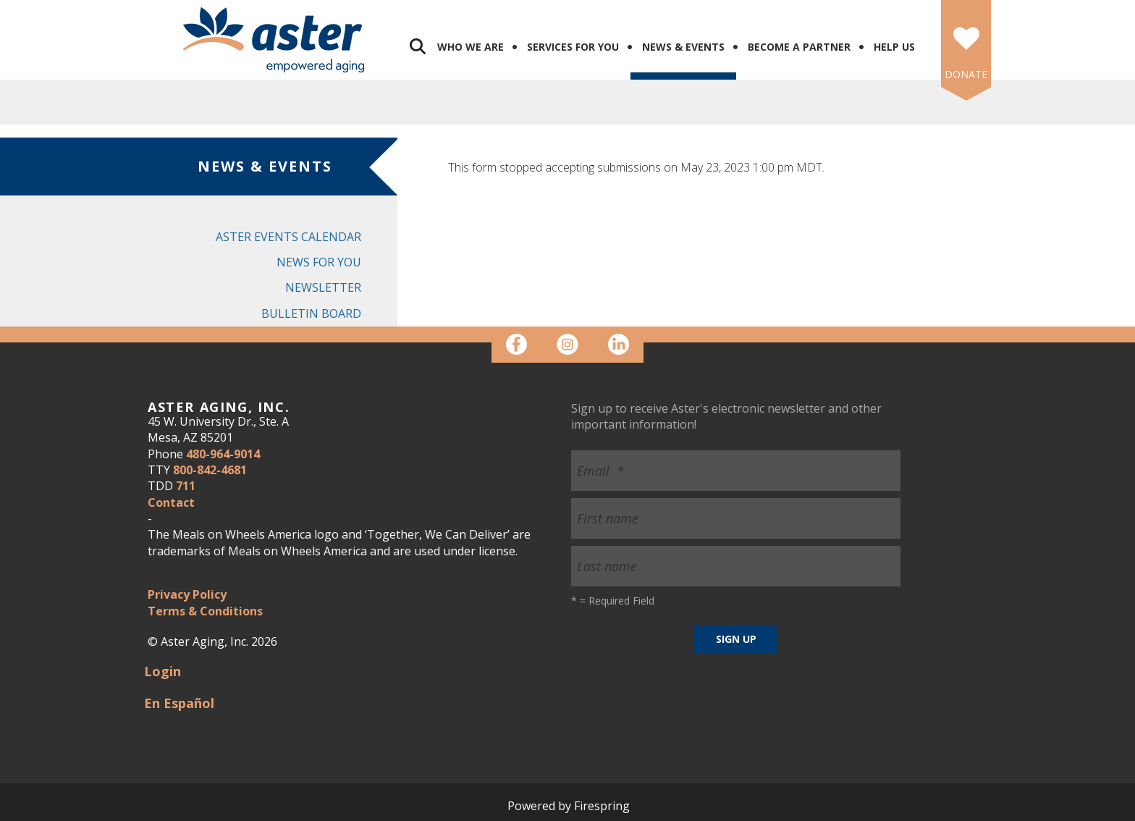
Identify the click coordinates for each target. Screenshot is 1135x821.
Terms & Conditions (205, 611)
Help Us (894, 47)
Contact (171, 502)
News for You (319, 262)
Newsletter (323, 287)
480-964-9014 (223, 454)
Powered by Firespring (568, 806)
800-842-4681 (210, 470)
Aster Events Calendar (288, 237)
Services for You (573, 47)
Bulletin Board (311, 313)
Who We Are (470, 47)
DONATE (966, 74)
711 (185, 486)
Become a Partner (799, 47)
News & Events (683, 47)
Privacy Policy (187, 594)
